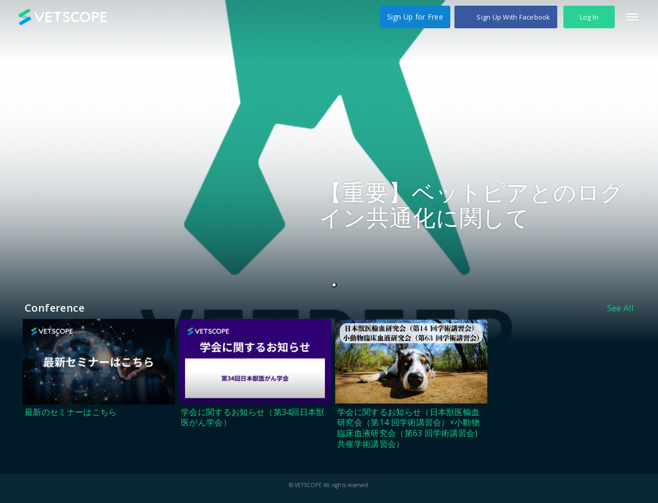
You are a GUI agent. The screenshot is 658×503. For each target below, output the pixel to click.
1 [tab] (336, 285)
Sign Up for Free (415, 17)
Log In (589, 17)
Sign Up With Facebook (513, 17)
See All (620, 308)
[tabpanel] (329, 172)
